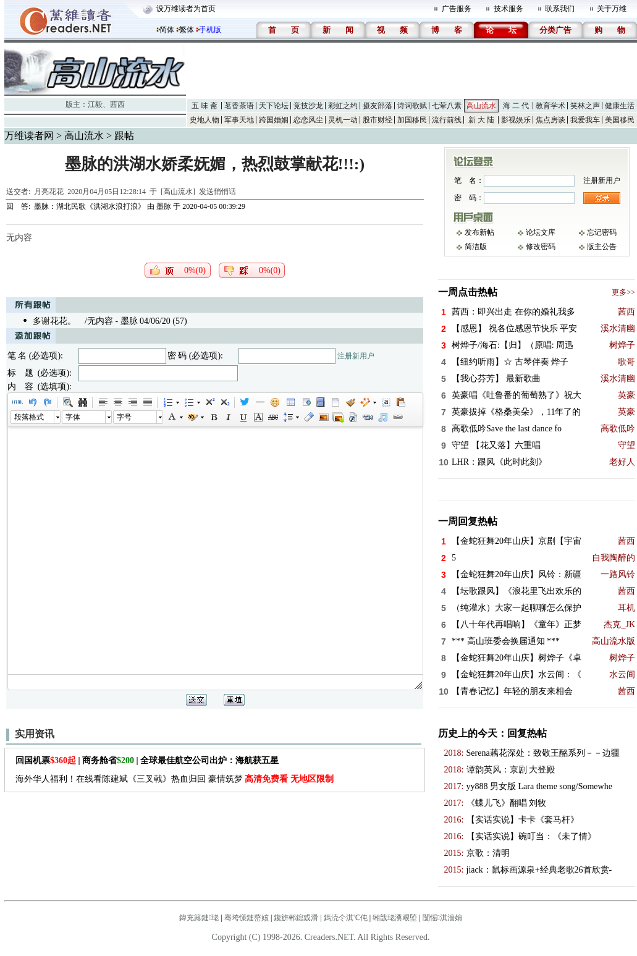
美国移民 (620, 120)
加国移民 (412, 120)
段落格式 (29, 417)
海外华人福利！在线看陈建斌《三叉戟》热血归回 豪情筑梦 (174, 779)
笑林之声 (585, 105)
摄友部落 (377, 105)
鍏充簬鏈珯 (199, 917)
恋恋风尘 (308, 120)
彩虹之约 (343, 105)
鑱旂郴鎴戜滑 (296, 917)
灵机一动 (343, 120)
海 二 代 (516, 105)
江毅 (95, 104)
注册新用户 (355, 356)
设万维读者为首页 (186, 8)
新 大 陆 (481, 120)
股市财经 (377, 120)
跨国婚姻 (274, 120)
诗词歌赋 (412, 105)
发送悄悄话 (217, 191)
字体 (72, 417)
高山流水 (481, 105)
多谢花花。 (54, 321)
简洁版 (476, 246)
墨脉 (163, 206)
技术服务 (508, 8)
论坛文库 (540, 232)
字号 (124, 417)
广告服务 (456, 8)
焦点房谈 (550, 120)
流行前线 (447, 120)
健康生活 (620, 105)
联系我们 (560, 8)
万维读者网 (29, 135)
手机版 (210, 29)
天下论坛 (274, 105)
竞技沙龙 (308, 105)
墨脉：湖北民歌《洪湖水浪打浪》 (89, 206)
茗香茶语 (239, 105)
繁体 (186, 29)
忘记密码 (602, 232)
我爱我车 (585, 120)
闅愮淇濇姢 (442, 917)
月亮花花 (49, 191)
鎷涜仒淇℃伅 (346, 917)
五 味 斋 (204, 105)
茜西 (117, 104)
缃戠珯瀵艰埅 (395, 917)
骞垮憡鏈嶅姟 (246, 917)
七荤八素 (447, 105)
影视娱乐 (516, 120)
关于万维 (611, 8)
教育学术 (550, 105)
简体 (166, 29)
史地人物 (204, 120)
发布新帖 (479, 232)
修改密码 (540, 246)
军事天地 (239, 120)
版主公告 (602, 246)
